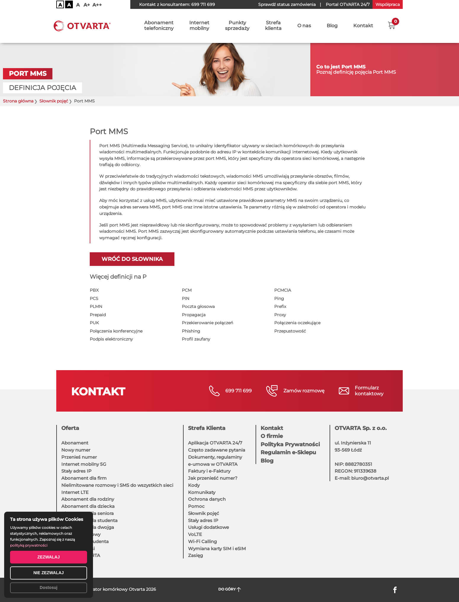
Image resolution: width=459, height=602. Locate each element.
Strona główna (18, 101)
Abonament (74, 443)
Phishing (191, 331)
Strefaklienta (273, 25)
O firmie (272, 436)
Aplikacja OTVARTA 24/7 (215, 443)
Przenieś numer (79, 457)
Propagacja (194, 314)
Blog (332, 26)
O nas (304, 26)
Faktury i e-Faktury (209, 471)
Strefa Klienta (206, 428)
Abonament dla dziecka (88, 506)
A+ (87, 5)
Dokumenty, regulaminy (215, 457)
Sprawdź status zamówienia (287, 4)
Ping (279, 298)
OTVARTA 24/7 (348, 4)
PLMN (96, 306)
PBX (94, 290)
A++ (97, 5)
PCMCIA (282, 290)
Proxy (280, 314)
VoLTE (195, 534)
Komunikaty (201, 492)
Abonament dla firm (84, 478)
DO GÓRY (229, 589)
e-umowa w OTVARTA (212, 464)
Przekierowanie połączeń (207, 322)
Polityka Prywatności (290, 444)
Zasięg (195, 555)
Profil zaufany (196, 339)
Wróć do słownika (132, 259)
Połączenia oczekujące (297, 322)
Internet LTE (75, 492)
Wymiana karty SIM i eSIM (217, 548)
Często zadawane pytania (216, 450)
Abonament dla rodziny (87, 499)
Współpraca (387, 4)
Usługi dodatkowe (208, 527)
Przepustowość (290, 331)
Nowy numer (75, 450)
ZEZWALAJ (48, 557)
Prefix (280, 306)
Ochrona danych (207, 499)
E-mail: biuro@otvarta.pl (362, 478)
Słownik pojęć (53, 101)
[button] (391, 25)
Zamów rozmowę (304, 391)
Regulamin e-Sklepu (288, 452)
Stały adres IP (76, 471)
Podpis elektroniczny (111, 339)
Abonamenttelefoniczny (159, 25)
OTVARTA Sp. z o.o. (361, 428)
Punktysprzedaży (237, 25)
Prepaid (98, 314)
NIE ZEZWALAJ (48, 572)
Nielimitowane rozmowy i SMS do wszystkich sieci (117, 485)
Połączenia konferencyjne (116, 331)
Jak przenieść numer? (212, 478)
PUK (94, 322)
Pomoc (196, 506)
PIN (185, 298)
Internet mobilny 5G (83, 464)
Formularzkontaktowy (369, 390)
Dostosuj (48, 587)
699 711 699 (203, 4)
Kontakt (363, 26)
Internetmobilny (199, 25)
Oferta (70, 428)
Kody (194, 485)
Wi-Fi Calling (202, 541)
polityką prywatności (28, 545)
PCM (187, 290)
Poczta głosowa (198, 306)
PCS (94, 298)
